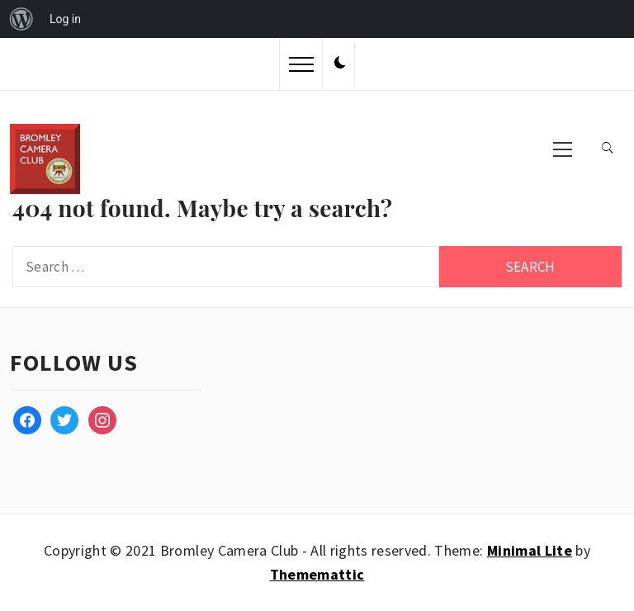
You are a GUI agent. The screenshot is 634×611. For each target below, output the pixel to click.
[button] (340, 63)
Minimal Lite (529, 550)
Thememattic (317, 574)
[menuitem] (21, 19)
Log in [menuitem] (65, 19)
